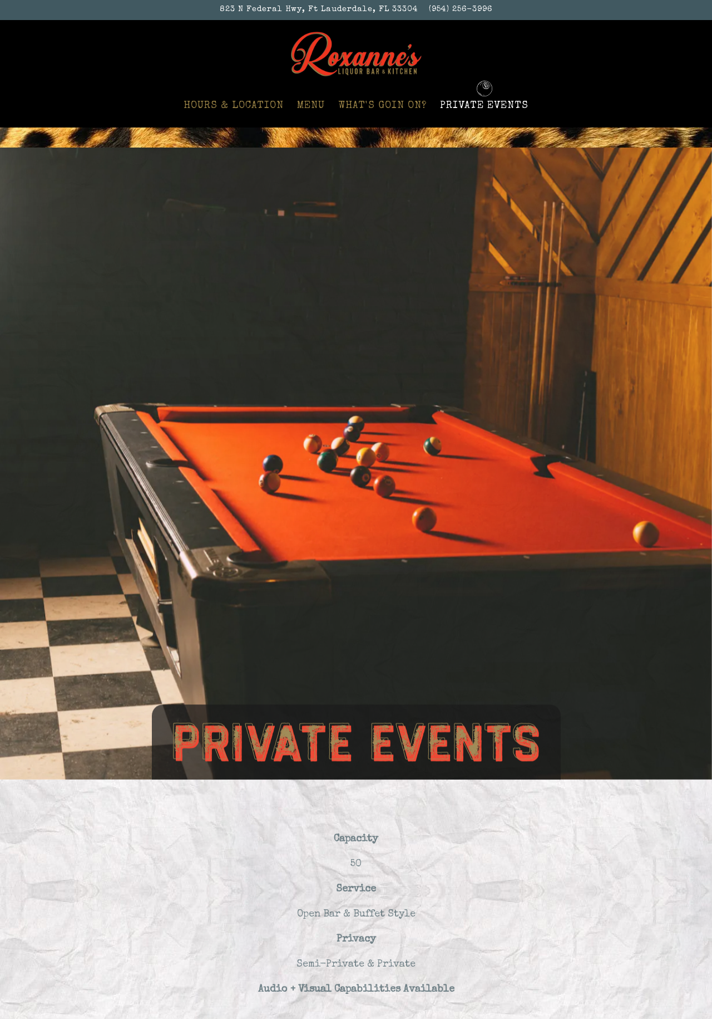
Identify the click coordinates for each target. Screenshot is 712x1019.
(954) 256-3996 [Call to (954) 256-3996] (460, 9)
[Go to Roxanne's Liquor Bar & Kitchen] (319, 10)
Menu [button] (311, 106)
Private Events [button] (484, 106)
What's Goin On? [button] (382, 106)
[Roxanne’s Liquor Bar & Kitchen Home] (356, 53)
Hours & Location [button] (234, 106)
